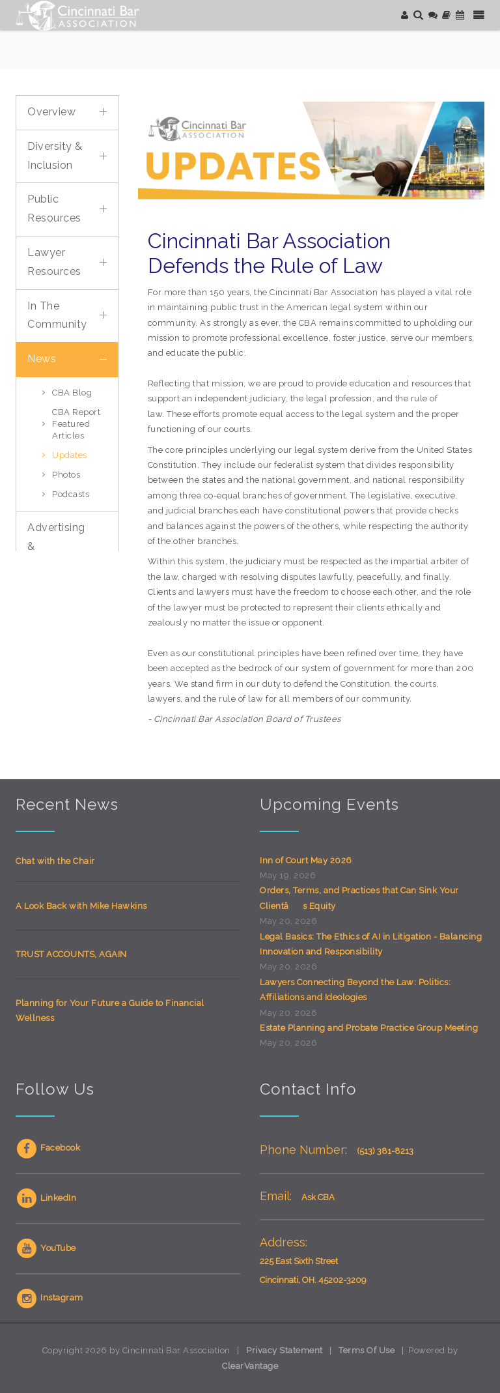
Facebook (48, 1148)
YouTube (46, 1248)
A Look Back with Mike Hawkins (81, 906)
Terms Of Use (367, 1350)
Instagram (49, 1297)
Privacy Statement (284, 1350)
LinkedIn (46, 1198)
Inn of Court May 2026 (306, 860)
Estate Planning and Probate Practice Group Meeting (369, 1028)
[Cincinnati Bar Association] (79, 15)
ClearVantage (250, 1366)
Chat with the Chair (55, 861)
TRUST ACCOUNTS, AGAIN (71, 954)
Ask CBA (318, 1197)
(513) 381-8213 (385, 1151)
